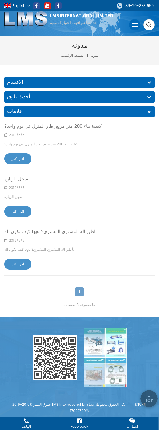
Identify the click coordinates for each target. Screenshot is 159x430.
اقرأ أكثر (18, 159)
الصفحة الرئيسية (73, 55)
